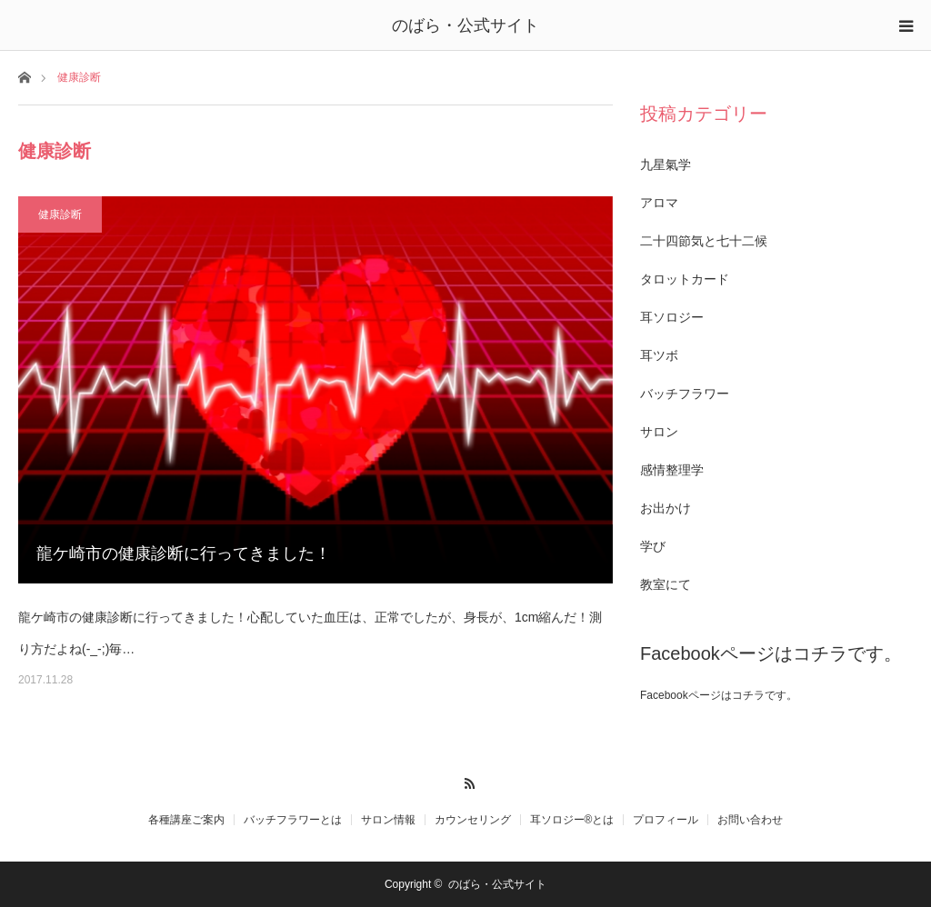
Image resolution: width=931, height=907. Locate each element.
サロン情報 (388, 819)
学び (653, 546)
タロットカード (684, 279)
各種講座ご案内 (186, 819)
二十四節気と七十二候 (703, 241)
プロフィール (665, 819)
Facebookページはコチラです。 (771, 653)
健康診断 (60, 214)
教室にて (665, 584)
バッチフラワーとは (293, 819)
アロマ (659, 202)
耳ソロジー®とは (572, 819)
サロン (659, 431)
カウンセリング (473, 819)
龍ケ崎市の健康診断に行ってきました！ (183, 553)
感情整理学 (672, 470)
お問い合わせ (750, 819)
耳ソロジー (672, 317)
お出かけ (665, 508)
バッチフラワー (684, 393)
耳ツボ (659, 355)
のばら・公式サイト (465, 25)
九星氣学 (665, 164)
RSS (466, 780)
